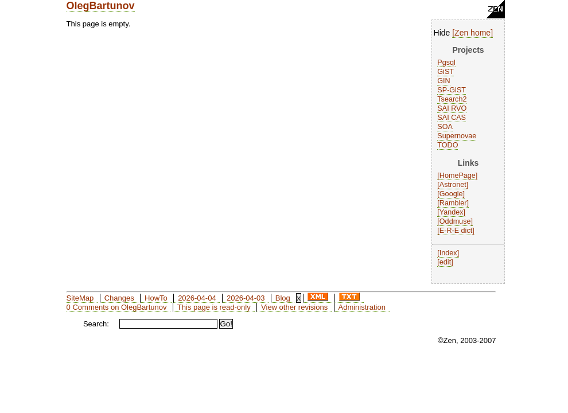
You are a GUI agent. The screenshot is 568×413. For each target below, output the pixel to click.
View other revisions (294, 307)
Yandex (451, 212)
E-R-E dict (455, 231)
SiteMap (80, 298)
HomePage (457, 176)
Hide (442, 32)
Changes (119, 298)
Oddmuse (455, 221)
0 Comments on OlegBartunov (117, 307)
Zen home (472, 32)
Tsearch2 (451, 99)
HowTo (156, 298)
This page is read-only (214, 307)
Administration (362, 307)
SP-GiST (451, 90)
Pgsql (446, 63)
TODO (447, 145)
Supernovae (456, 136)
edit (445, 262)
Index (448, 253)
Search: (96, 324)
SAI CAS (451, 118)
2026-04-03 (246, 298)
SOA (445, 127)
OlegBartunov (101, 5)
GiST (445, 72)
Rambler (453, 203)
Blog (282, 298)
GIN (443, 81)
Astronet (452, 185)
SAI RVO (451, 108)
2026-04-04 (197, 298)
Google (451, 194)
